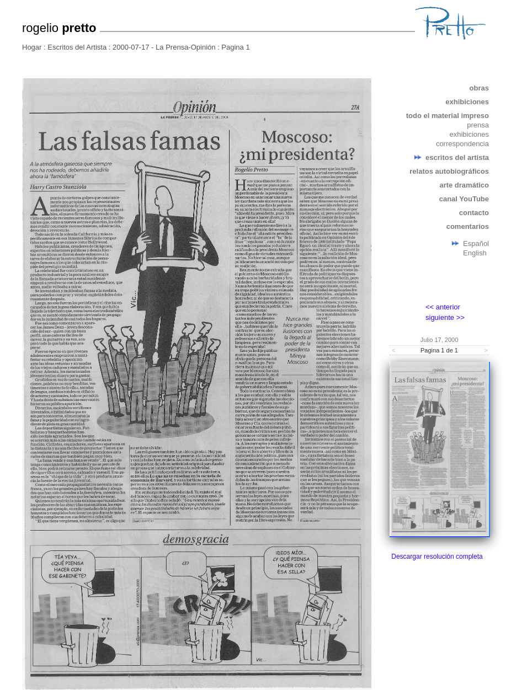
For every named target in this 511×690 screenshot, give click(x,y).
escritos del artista (457, 157)
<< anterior (442, 307)
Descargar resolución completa (436, 556)
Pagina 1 (235, 47)
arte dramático (464, 185)
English (475, 253)
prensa (478, 125)
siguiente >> (445, 317)
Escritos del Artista (77, 47)
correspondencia (462, 144)
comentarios (467, 226)
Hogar (31, 47)
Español (476, 243)
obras (479, 88)
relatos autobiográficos (449, 171)
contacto (474, 212)
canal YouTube (464, 199)
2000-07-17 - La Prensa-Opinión (164, 47)
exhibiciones (467, 102)
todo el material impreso (447, 115)
